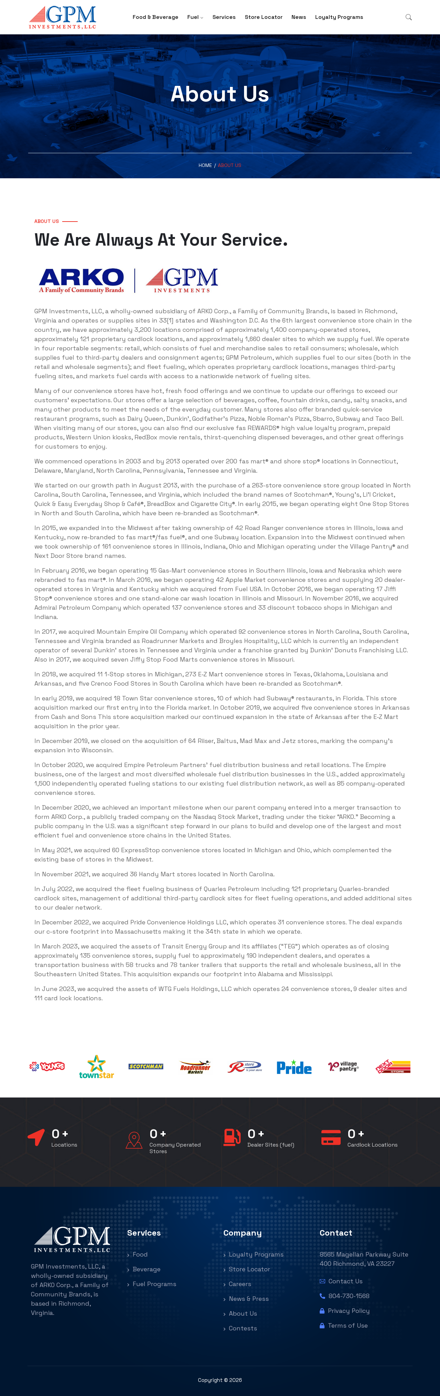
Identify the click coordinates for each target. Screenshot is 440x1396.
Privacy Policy (345, 1311)
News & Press (246, 1299)
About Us (240, 1313)
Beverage (144, 1269)
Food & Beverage (155, 17)
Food (137, 1254)
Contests (240, 1328)
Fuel (193, 17)
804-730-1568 (345, 1296)
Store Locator (264, 17)
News (299, 17)
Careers (237, 1284)
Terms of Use (344, 1325)
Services (224, 17)
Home (205, 165)
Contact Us (341, 1281)
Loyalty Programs (339, 17)
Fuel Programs (151, 1284)
